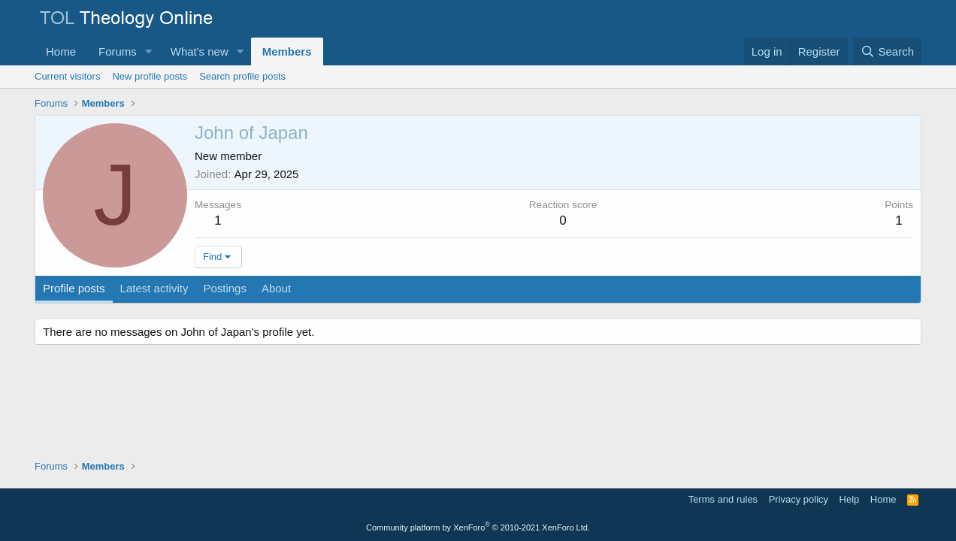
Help (850, 499)
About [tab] (276, 288)
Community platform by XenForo (478, 527)
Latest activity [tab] (154, 288)
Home (61, 51)
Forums (117, 51)
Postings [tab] (225, 288)
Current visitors (67, 76)
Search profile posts (242, 76)
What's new (199, 51)
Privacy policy (798, 499)
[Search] (887, 51)
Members (287, 51)
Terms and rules (723, 499)
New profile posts (149, 76)
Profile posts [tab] (74, 288)
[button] (148, 51)
